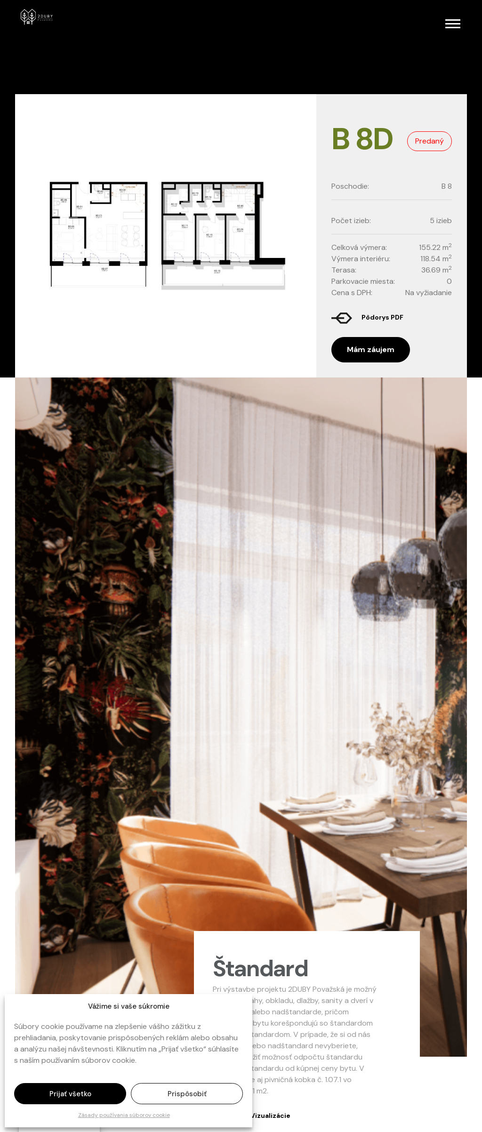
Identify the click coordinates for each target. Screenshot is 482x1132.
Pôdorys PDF (382, 317)
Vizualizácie (270, 1116)
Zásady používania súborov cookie (124, 1115)
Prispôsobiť (187, 1094)
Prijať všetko (70, 1094)
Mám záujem (370, 349)
